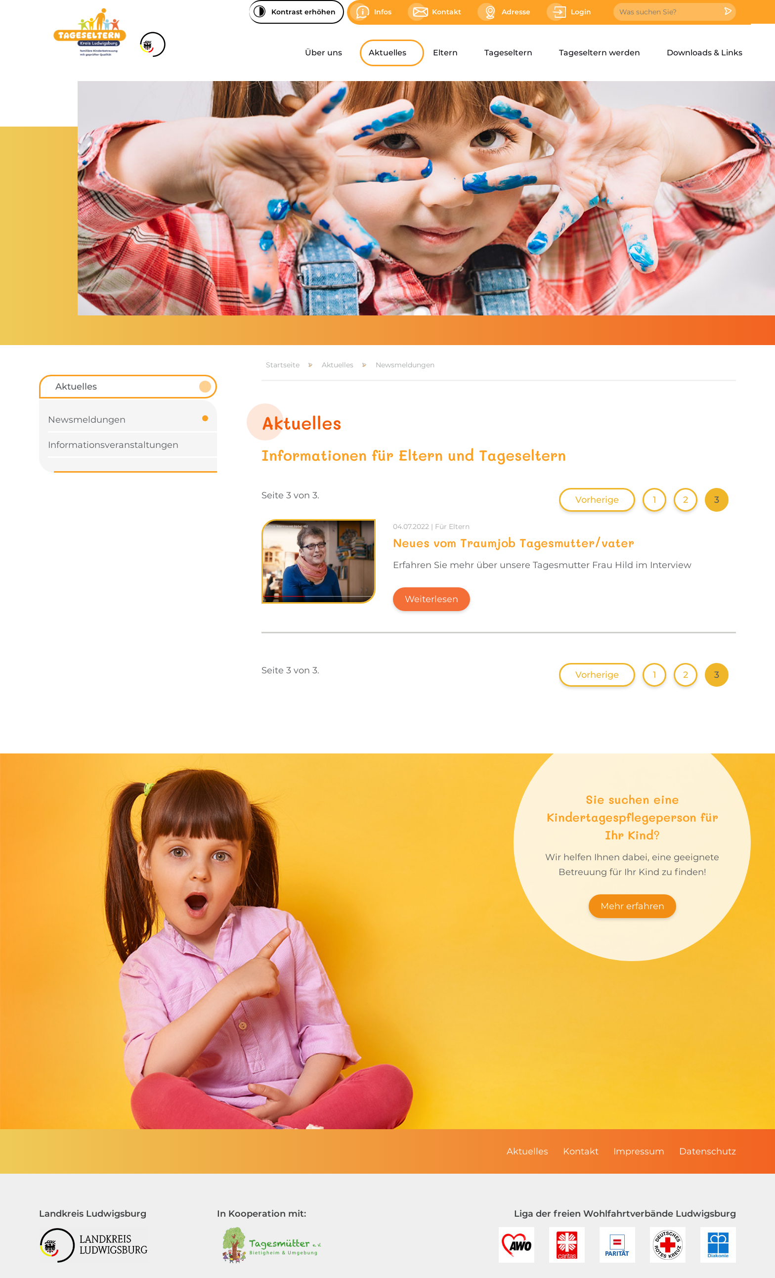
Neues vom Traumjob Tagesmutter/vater (513, 542)
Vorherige (597, 499)
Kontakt (581, 1151)
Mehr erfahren (632, 906)
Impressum (638, 1151)
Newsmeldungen (405, 364)
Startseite (283, 364)
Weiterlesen (431, 599)
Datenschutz (707, 1151)
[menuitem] (328, 53)
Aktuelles (337, 364)
